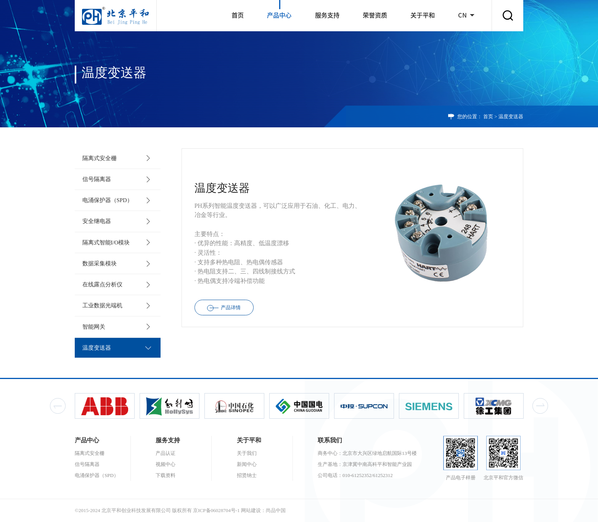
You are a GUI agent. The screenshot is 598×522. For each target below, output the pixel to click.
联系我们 (330, 440)
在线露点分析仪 (102, 284)
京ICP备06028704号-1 (216, 510)
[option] (104, 406)
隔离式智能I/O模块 (106, 242)
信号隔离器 (96, 179)
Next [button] (540, 406)
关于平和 (422, 15)
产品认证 (165, 453)
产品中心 (279, 15)
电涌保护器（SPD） (107, 200)
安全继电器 (96, 221)
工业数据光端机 (102, 305)
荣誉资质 (375, 15)
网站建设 (251, 510)
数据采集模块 (99, 263)
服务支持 (327, 15)
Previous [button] (58, 406)
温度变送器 (510, 116)
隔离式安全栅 (99, 158)
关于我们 (247, 453)
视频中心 (165, 464)
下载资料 (165, 475)
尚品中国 (276, 510)
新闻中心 (247, 464)
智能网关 (93, 327)
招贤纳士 (247, 475)
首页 (237, 15)
